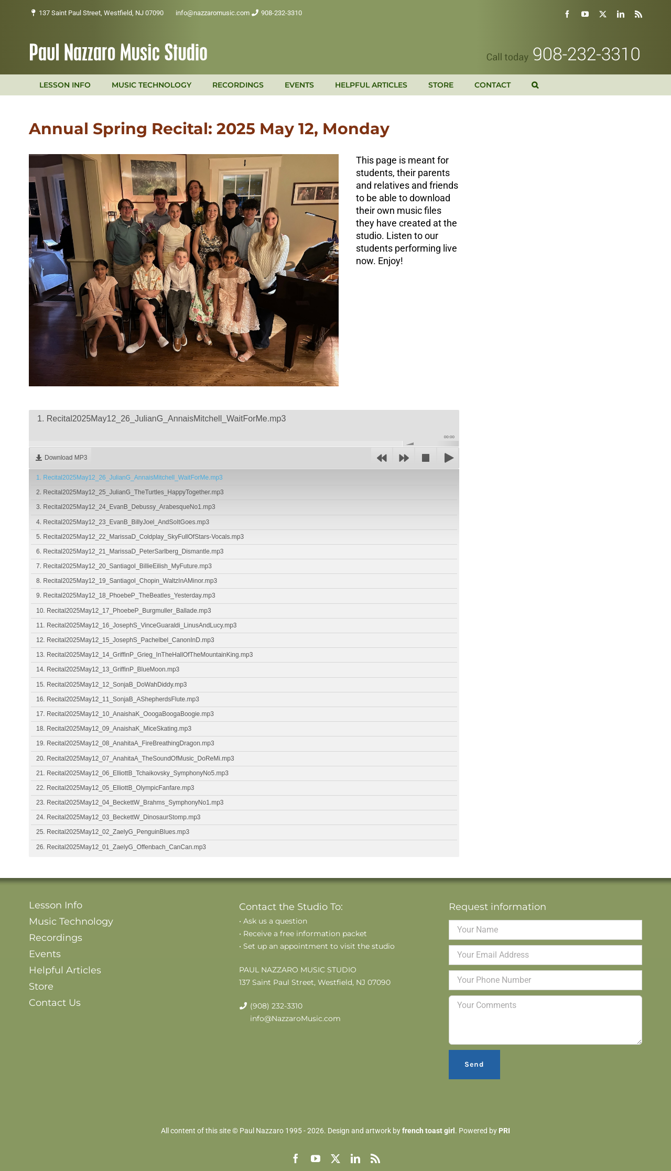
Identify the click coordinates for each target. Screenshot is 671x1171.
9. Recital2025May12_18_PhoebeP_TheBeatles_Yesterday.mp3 (125, 595)
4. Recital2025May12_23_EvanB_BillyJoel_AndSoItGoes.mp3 (122, 522)
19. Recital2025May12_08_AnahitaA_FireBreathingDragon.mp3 (125, 743)
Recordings (55, 938)
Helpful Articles (65, 970)
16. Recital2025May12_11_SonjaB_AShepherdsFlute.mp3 (117, 699)
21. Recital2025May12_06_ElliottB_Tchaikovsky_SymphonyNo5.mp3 (132, 773)
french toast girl (428, 1130)
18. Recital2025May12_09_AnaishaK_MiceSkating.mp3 (113, 728)
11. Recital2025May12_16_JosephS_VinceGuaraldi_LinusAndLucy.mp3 (136, 625)
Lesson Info (55, 905)
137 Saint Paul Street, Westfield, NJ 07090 (101, 13)
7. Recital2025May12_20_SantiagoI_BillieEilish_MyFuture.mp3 (124, 566)
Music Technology (71, 921)
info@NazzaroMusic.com (295, 1018)
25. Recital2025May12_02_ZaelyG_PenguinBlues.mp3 (112, 832)
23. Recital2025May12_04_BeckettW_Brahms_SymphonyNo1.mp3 (130, 802)
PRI (504, 1130)
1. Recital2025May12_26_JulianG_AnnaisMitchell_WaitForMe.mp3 (129, 477)
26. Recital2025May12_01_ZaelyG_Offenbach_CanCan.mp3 (121, 847)
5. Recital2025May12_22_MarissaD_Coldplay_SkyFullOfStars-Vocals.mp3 (140, 536)
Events (45, 954)
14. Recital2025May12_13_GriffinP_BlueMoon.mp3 (107, 669)
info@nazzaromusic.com (213, 13)
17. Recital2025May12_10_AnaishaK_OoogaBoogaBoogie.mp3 (125, 714)
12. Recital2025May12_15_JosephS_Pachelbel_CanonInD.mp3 (125, 640)
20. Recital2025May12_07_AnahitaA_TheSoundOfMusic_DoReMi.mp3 (135, 758)
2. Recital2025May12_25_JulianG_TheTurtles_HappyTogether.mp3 (130, 492)
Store (41, 986)
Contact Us (55, 1003)
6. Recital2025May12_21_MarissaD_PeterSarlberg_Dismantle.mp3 (130, 551)
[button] (535, 84)
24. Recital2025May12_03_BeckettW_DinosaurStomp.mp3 (118, 817)
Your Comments (545, 1020)
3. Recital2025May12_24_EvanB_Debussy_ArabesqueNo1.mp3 (125, 507)
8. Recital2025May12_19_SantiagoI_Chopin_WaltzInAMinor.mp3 (126, 580)
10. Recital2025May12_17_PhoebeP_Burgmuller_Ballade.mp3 (123, 610)
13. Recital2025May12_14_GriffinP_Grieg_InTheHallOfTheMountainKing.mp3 (144, 654)
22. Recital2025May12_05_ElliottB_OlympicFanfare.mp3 (115, 787)
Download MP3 (66, 457)
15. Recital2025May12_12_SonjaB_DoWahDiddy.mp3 (111, 684)
